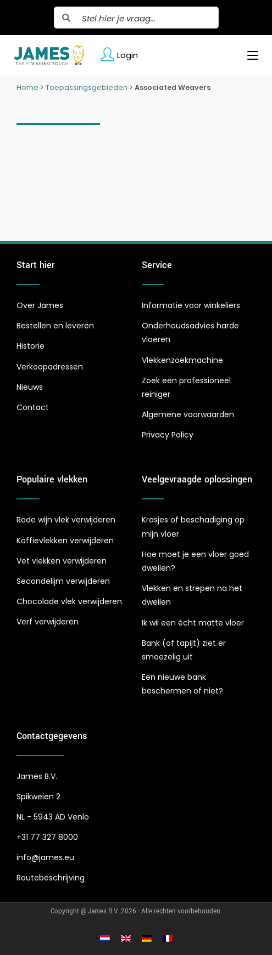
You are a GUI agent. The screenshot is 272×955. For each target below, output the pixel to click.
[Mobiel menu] (248, 55)
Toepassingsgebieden (86, 87)
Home (27, 87)
